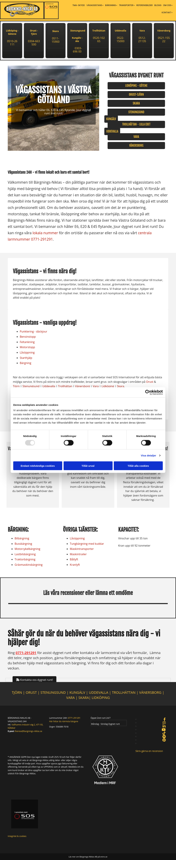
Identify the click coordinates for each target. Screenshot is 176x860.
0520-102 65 (99, 39)
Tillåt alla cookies (138, 465)
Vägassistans (94, 5)
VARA (70, 697)
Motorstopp (27, 347)
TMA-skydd (78, 5)
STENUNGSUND (53, 692)
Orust (149, 382)
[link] (95, 5)
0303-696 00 (77, 49)
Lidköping (108, 386)
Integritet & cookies (17, 836)
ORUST (31, 692)
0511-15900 (55, 40)
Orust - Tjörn (34, 32)
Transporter (126, 5)
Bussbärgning (23, 544)
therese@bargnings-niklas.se (28, 731)
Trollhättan (98, 30)
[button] (136, 85)
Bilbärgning (22, 538)
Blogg (157, 5)
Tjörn (16, 386)
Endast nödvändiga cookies (38, 465)
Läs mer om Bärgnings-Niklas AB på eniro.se (88, 856)
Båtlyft (74, 559)
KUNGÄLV (77, 692)
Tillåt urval (88, 465)
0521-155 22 (164, 39)
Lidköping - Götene (12, 32)
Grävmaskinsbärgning (29, 565)
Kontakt (166, 12)
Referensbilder (144, 5)
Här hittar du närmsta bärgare (63, 721)
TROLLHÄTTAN (123, 692)
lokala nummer (45, 232)
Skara (55, 31)
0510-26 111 (12, 42)
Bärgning (110, 5)
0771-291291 (42, 239)
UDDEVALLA (98, 692)
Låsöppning (27, 352)
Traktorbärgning (25, 559)
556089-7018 (62, 726)
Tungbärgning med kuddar (87, 544)
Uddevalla (120, 30)
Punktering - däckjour (33, 331)
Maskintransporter (82, 549)
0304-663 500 (34, 42)
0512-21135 (142, 39)
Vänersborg (163, 30)
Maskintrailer (78, 554)
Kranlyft (75, 565)
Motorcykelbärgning (27, 549)
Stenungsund (31, 386)
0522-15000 (120, 39)
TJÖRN (17, 692)
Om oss (167, 5)
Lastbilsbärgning (25, 554)
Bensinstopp (28, 337)
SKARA (83, 697)
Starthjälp (26, 358)
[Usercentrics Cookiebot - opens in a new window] (148, 392)
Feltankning (27, 342)
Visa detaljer (148, 455)
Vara (142, 30)
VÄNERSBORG (150, 692)
